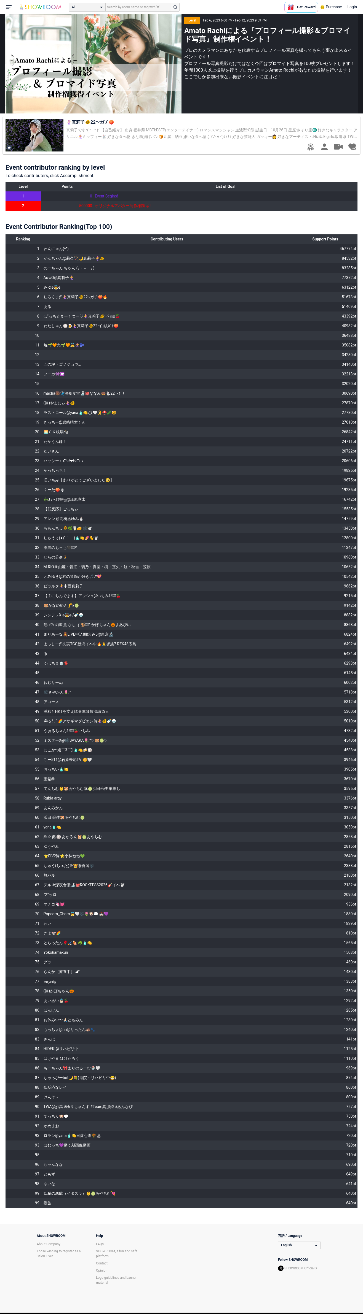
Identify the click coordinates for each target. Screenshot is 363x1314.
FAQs (100, 1244)
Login (352, 7)
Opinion (101, 1270)
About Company (48, 1244)
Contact (102, 1263)
